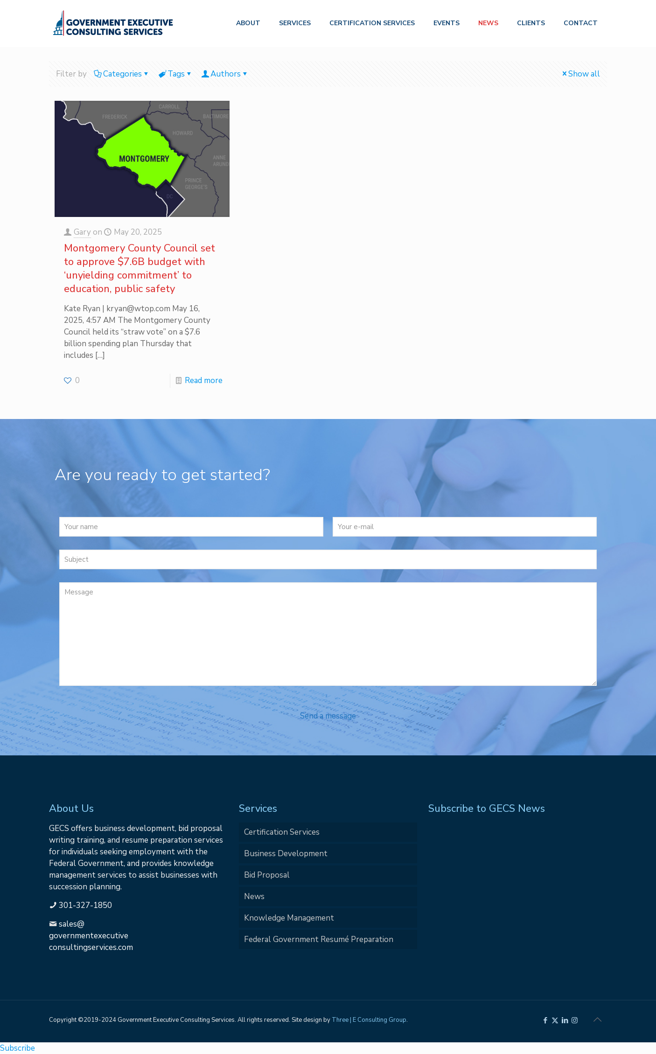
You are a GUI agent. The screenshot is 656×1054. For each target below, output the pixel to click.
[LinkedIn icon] (564, 1020)
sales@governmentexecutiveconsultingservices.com (91, 936)
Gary (82, 232)
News (254, 896)
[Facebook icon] (545, 1020)
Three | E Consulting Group (369, 1020)
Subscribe (17, 1048)
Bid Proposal (267, 875)
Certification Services (282, 832)
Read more (204, 380)
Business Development (286, 853)
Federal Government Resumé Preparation (318, 939)
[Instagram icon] (574, 1020)
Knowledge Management (289, 918)
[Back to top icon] (597, 1020)
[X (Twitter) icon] (554, 1020)
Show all (580, 74)
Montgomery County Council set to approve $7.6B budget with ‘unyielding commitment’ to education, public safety (139, 268)
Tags (175, 74)
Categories (122, 74)
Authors (225, 74)
